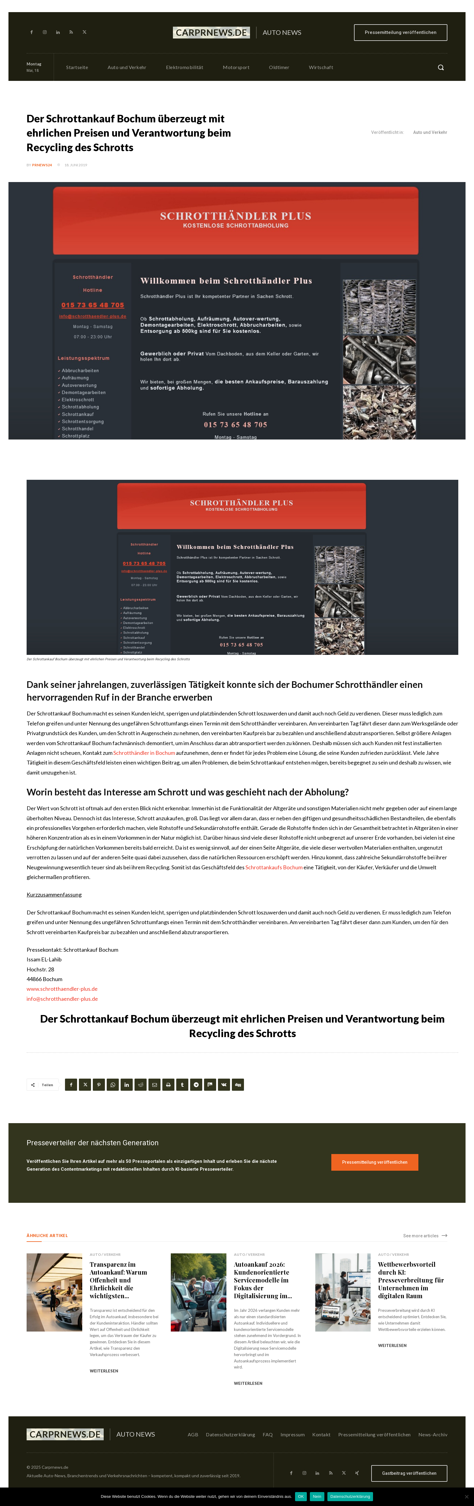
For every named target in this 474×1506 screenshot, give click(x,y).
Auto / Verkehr (105, 1254)
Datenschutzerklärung (350, 1496)
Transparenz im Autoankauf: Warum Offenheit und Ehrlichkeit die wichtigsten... (118, 1280)
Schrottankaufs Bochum (274, 867)
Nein (317, 1496)
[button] (440, 67)
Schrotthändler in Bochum (144, 752)
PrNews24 (42, 165)
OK (301, 1496)
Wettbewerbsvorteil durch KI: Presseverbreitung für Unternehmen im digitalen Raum (411, 1280)
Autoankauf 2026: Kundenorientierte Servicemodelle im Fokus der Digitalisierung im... (263, 1280)
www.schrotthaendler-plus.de (62, 988)
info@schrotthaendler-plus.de (62, 998)
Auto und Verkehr (430, 133)
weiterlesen (104, 1370)
